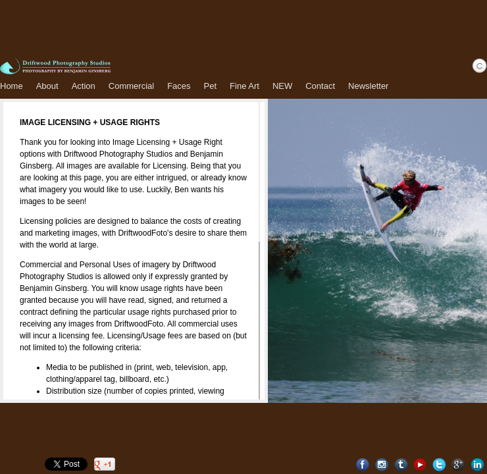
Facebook (363, 464)
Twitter (439, 464)
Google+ (458, 464)
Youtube (420, 464)
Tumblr (401, 464)
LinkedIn (477, 464)
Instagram (382, 464)
